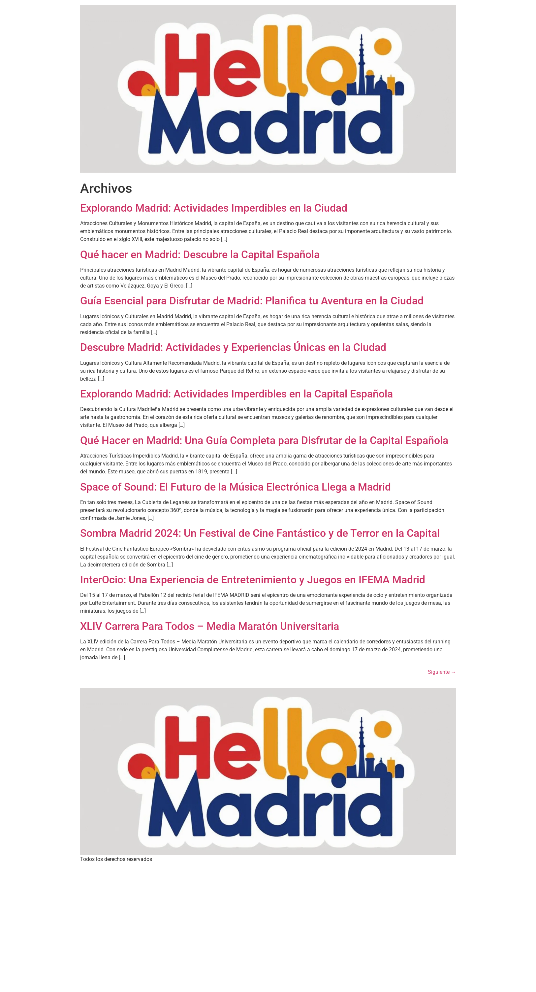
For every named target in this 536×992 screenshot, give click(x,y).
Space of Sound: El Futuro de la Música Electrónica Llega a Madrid (235, 487)
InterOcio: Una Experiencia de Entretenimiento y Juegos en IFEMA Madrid (252, 579)
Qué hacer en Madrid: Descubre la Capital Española (200, 254)
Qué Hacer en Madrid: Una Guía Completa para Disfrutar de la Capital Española (264, 440)
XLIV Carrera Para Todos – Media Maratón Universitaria (209, 626)
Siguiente (442, 672)
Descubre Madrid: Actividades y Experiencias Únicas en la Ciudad (233, 347)
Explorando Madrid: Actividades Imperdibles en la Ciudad (213, 208)
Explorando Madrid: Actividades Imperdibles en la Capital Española (236, 394)
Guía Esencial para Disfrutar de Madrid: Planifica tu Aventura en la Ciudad (252, 300)
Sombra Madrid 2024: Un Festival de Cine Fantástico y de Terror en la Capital (260, 533)
